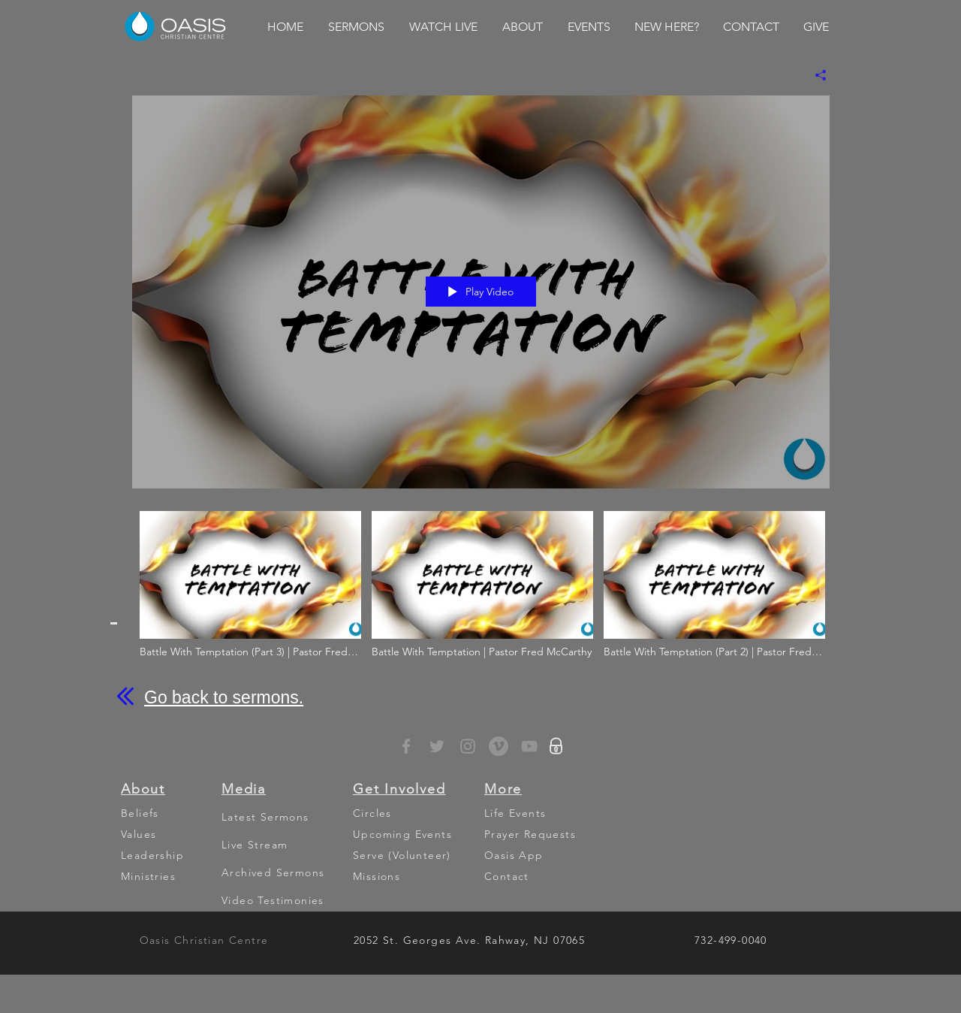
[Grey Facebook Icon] (406, 746)
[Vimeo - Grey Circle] (498, 746)
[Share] (815, 75)
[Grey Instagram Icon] (467, 746)
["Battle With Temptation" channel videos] (481, 594)
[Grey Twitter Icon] (437, 746)
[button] (355, 27)
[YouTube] (529, 746)
